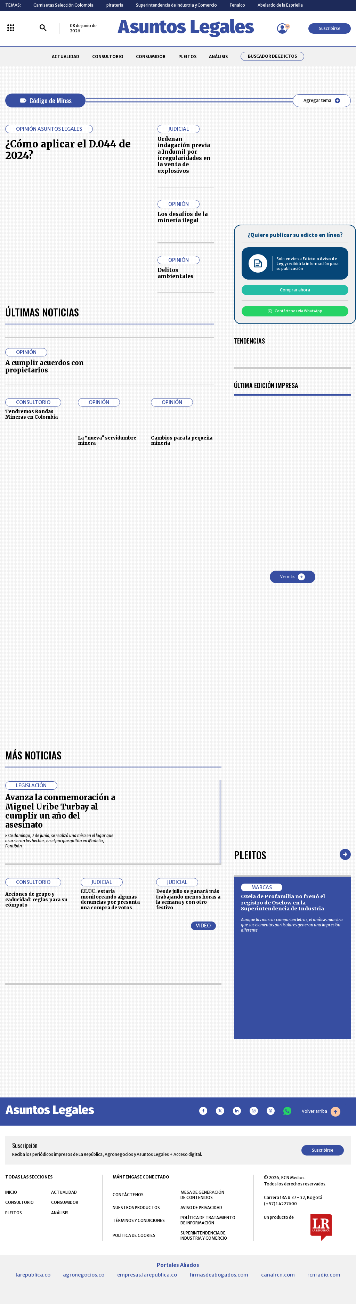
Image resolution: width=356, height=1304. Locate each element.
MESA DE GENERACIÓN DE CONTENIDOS (202, 1195)
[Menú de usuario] (282, 29)
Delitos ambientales (175, 273)
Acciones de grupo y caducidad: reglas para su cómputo (36, 899)
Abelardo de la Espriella (280, 5)
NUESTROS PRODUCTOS (136, 1207)
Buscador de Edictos (272, 56)
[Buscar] (43, 28)
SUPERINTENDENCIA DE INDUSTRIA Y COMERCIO (203, 1235)
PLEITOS (187, 56)
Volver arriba (321, 1112)
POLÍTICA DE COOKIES (134, 1235)
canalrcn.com (278, 1275)
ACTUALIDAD (65, 56)
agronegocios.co (83, 1275)
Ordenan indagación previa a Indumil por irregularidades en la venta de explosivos (184, 155)
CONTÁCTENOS (128, 1194)
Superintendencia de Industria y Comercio (176, 5)
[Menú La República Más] (10, 28)
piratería (114, 5)
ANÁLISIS (218, 56)
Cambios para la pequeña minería (181, 440)
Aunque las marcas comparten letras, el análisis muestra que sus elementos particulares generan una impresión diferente (292, 925)
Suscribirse (329, 28)
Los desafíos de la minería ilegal (182, 217)
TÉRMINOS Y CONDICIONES (139, 1220)
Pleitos (250, 854)
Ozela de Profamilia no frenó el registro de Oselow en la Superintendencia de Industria (283, 902)
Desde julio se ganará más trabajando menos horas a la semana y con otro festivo (188, 899)
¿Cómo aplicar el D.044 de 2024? (68, 150)
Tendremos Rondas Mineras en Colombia (31, 414)
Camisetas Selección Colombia (63, 5)
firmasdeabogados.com (218, 1275)
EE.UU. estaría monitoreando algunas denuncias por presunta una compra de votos (110, 899)
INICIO (11, 1192)
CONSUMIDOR (150, 56)
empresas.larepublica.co (147, 1275)
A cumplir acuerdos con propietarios (44, 367)
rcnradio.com (323, 1275)
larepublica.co (33, 1275)
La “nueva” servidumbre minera (107, 440)
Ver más (292, 576)
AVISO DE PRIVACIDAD (201, 1207)
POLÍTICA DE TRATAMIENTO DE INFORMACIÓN (207, 1220)
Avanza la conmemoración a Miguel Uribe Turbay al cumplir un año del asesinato (60, 811)
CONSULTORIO (107, 56)
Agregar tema (322, 100)
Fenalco (237, 5)
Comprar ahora (295, 289)
